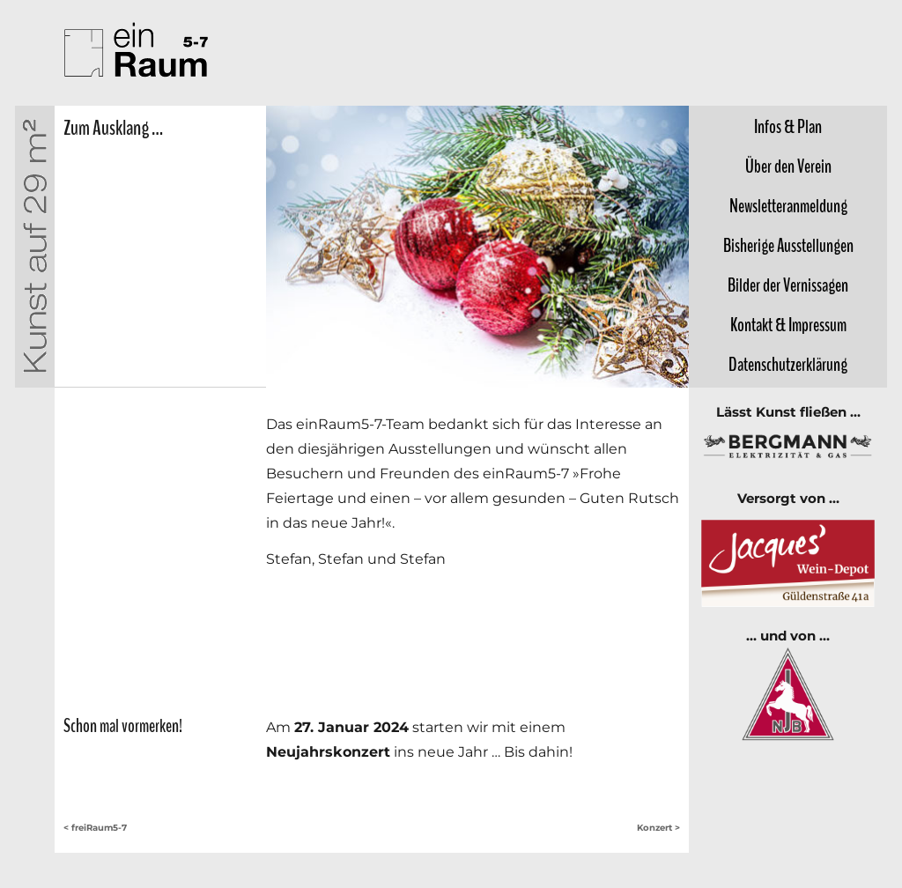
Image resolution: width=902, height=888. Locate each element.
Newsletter (788, 206)
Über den (788, 166)
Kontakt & (788, 325)
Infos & (788, 127)
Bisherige (788, 245)
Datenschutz (787, 364)
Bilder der (788, 285)
